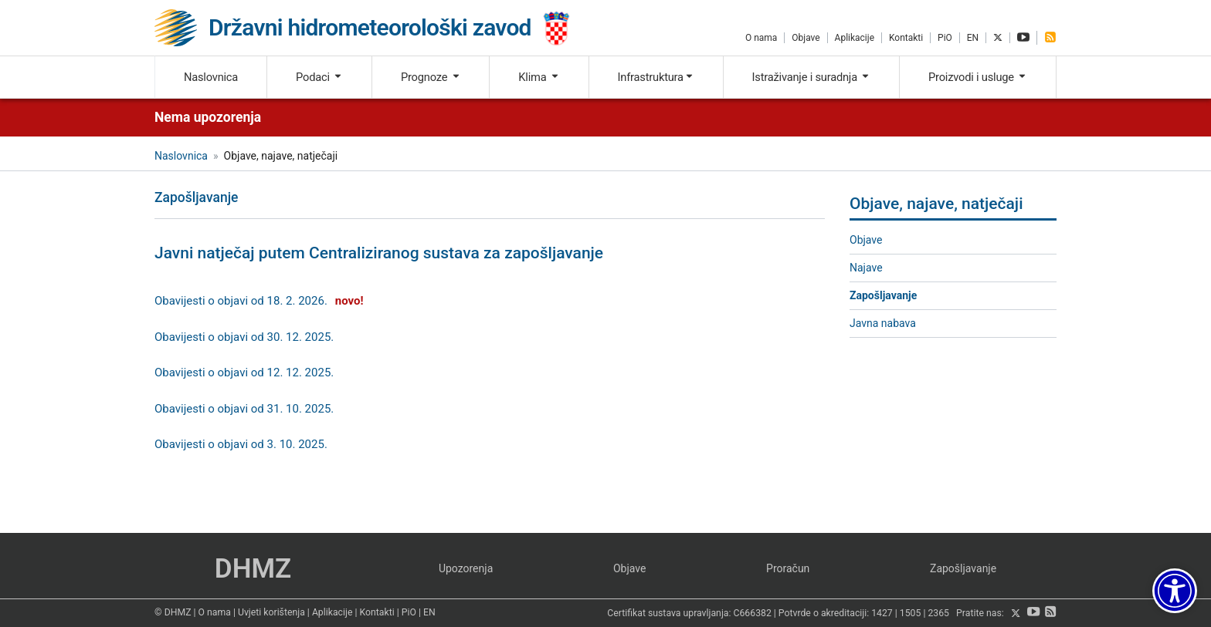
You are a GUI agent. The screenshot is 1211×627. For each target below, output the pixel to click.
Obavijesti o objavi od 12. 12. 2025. (244, 372)
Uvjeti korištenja (271, 612)
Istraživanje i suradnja (811, 77)
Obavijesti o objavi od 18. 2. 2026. (240, 301)
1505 (910, 613)
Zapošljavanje (883, 295)
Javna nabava (883, 323)
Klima (538, 77)
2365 (938, 613)
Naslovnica (211, 77)
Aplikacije (854, 37)
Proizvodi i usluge (977, 77)
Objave (805, 37)
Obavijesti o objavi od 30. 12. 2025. (244, 337)
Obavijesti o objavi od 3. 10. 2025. (240, 444)
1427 (882, 613)
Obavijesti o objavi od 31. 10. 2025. (244, 409)
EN (973, 37)
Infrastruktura (656, 77)
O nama (761, 37)
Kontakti (906, 37)
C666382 (753, 613)
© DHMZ (172, 612)
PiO (945, 37)
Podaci (319, 77)
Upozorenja (466, 568)
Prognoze (431, 77)
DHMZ (253, 569)
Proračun (787, 568)
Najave (866, 267)
